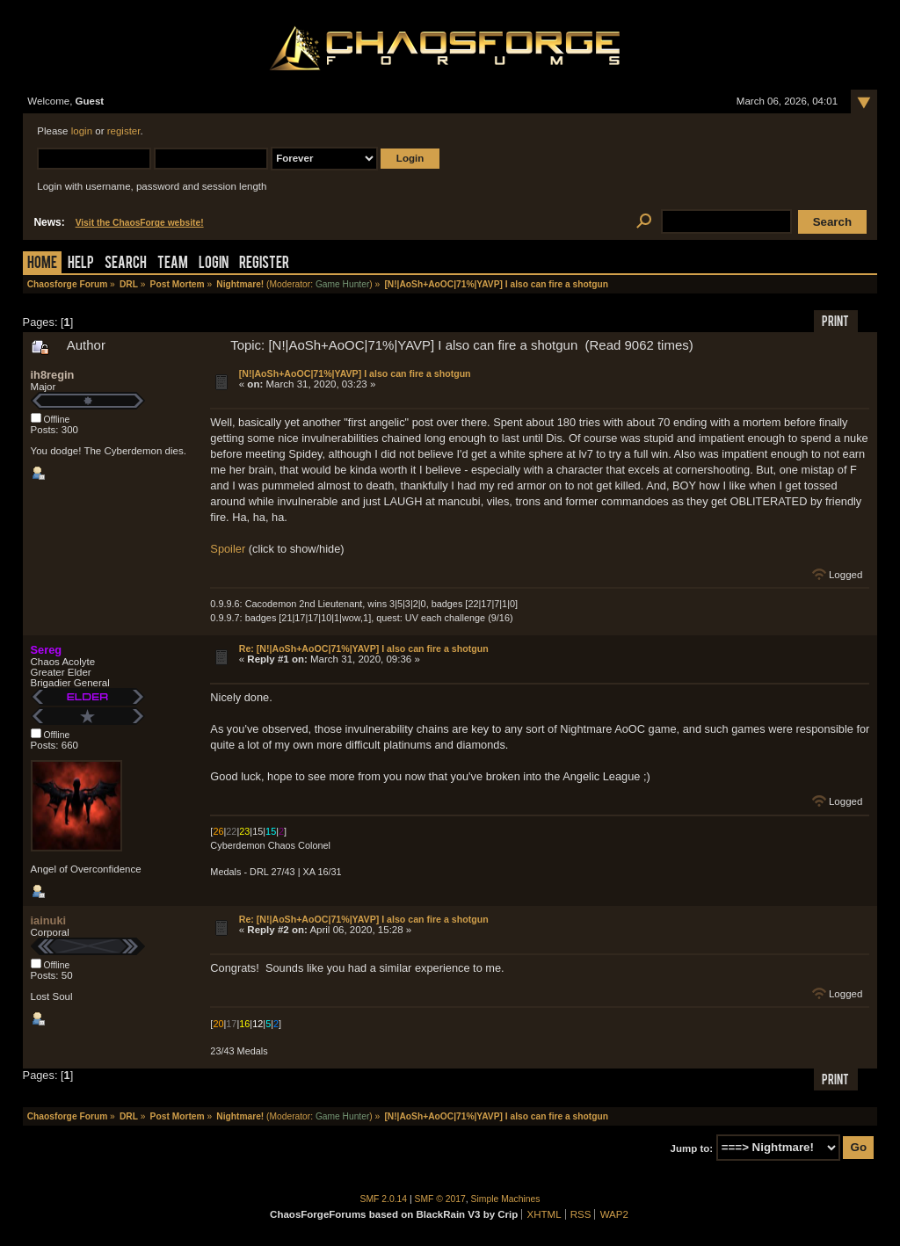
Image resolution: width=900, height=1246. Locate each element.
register (124, 131)
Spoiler (227, 548)
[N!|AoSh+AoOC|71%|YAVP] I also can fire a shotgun (355, 373)
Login (214, 264)
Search (126, 264)
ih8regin (53, 374)
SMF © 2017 (440, 1199)
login (81, 131)
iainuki (49, 920)
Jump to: (692, 1147)
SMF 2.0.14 (384, 1199)
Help (81, 264)
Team (172, 264)
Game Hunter (342, 284)
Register (264, 264)
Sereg (46, 649)
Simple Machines (506, 1199)
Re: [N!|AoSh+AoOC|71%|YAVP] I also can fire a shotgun (364, 648)
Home (42, 264)
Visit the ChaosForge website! (140, 223)
